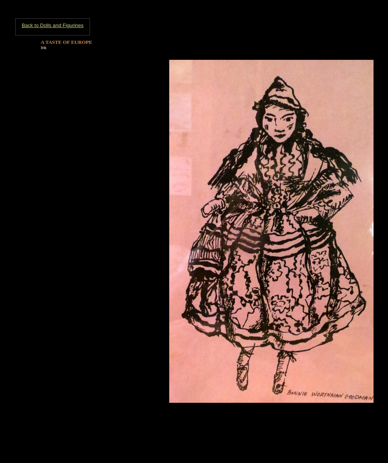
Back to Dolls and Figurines (52, 25)
